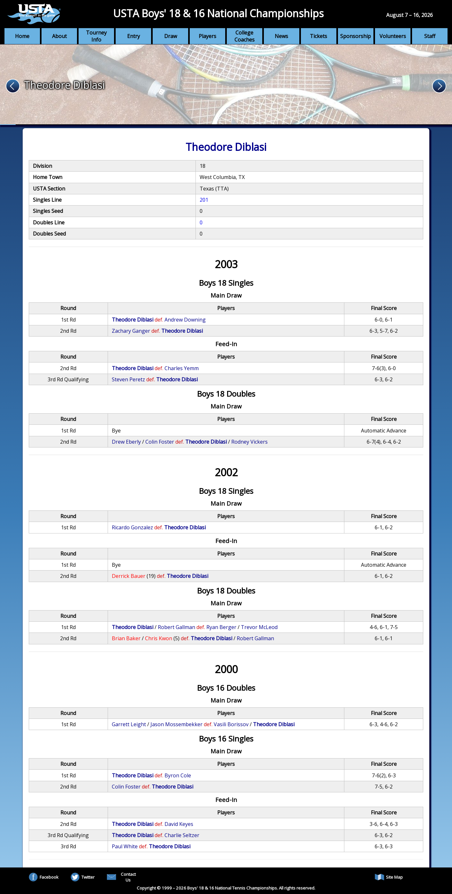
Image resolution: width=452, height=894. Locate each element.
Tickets (318, 36)
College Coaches (244, 36)
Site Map (389, 877)
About (59, 36)
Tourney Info (96, 36)
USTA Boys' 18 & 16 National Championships (218, 13)
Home (22, 36)
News (281, 36)
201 (204, 199)
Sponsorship (355, 36)
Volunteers (392, 36)
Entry (133, 36)
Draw (170, 36)
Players (207, 36)
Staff (429, 36)
